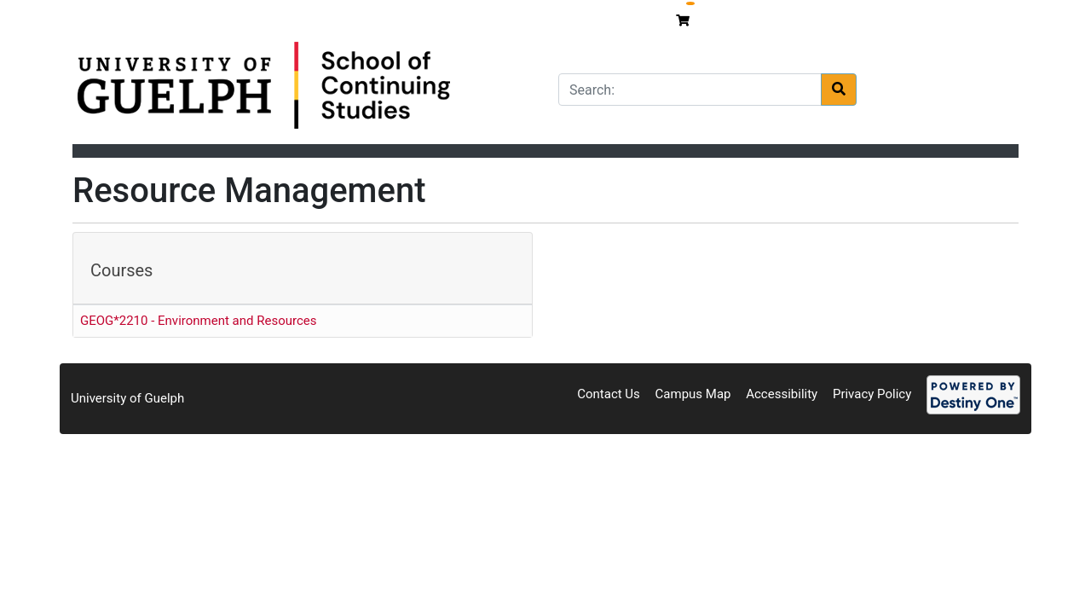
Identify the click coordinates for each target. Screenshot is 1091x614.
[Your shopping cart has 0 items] (685, 20)
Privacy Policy (872, 394)
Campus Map (693, 394)
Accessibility (781, 394)
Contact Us (608, 394)
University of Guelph (127, 398)
